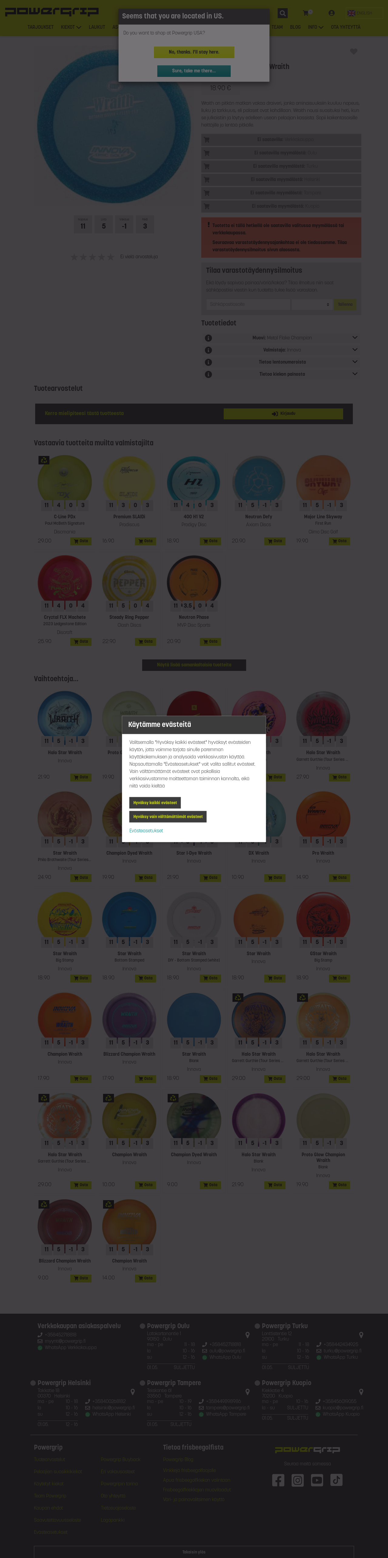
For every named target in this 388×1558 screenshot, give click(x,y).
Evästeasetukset (146, 831)
